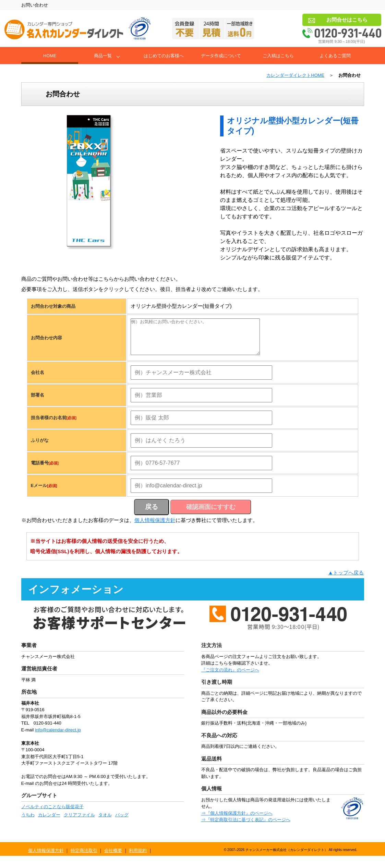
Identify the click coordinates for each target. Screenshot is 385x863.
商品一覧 (103, 55)
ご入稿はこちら (278, 55)
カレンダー (49, 822)
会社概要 (113, 857)
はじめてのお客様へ (164, 55)
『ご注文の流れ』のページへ (230, 677)
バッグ (122, 822)
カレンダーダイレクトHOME (295, 75)
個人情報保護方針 (155, 527)
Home (49, 55)
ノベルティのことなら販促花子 (52, 813)
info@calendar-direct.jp (58, 737)
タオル (105, 822)
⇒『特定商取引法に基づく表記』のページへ (245, 826)
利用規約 (138, 857)
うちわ (28, 822)
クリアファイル (79, 822)
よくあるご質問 (335, 55)
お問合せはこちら (347, 20)
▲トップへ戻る (346, 580)
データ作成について (221, 55)
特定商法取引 (84, 857)
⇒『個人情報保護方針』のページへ (237, 820)
